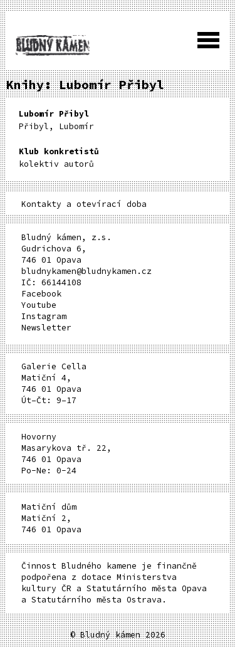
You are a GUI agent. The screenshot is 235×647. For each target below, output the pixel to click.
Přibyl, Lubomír (56, 120)
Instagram (43, 316)
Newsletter (46, 327)
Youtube (38, 305)
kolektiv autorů (59, 157)
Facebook (41, 293)
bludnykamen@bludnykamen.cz (86, 271)
